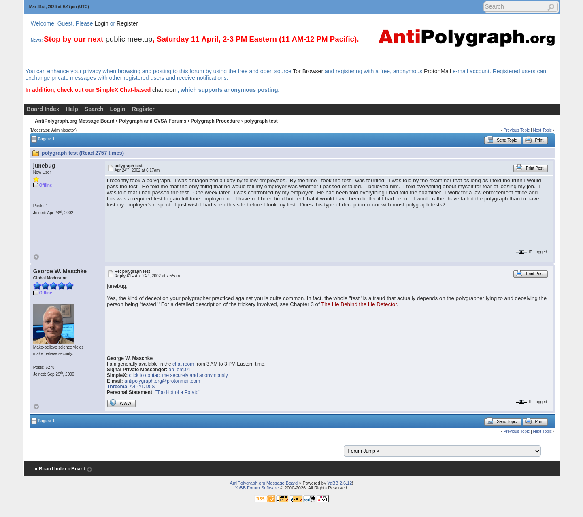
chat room (164, 90)
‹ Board (76, 469)
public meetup (128, 39)
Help (72, 109)
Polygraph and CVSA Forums (152, 121)
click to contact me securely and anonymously (178, 375)
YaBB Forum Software (257, 487)
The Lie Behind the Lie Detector (359, 304)
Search (94, 109)
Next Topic (542, 130)
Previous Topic (517, 130)
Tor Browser (308, 71)
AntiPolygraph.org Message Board (75, 121)
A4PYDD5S (142, 386)
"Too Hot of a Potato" (177, 392)
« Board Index (51, 469)
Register (127, 23)
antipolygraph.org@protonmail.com (162, 381)
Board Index (43, 109)
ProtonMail (437, 71)
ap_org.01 (180, 369)
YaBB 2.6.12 (339, 483)
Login (102, 23)
